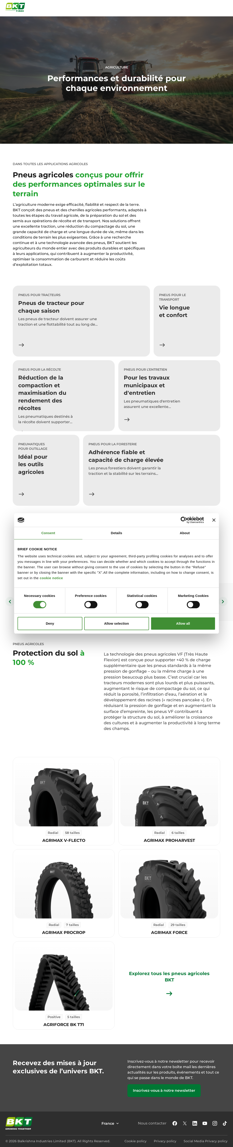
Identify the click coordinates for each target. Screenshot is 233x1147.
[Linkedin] (195, 1123)
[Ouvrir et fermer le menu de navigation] (225, 7)
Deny (50, 623)
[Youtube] (205, 1123)
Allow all (183, 623)
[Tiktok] (225, 1123)
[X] (184, 1123)
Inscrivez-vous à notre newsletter (164, 1090)
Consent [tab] (48, 533)
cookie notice (51, 578)
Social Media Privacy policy (206, 1141)
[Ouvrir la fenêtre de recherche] (214, 7)
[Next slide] (223, 601)
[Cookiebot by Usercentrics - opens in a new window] (184, 520)
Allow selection (116, 623)
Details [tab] (116, 533)
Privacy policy (165, 1141)
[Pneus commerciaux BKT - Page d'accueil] (15, 7)
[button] (174, 1123)
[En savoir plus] (21, 345)
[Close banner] (213, 520)
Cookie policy (135, 1141)
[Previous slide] (10, 601)
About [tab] (185, 533)
